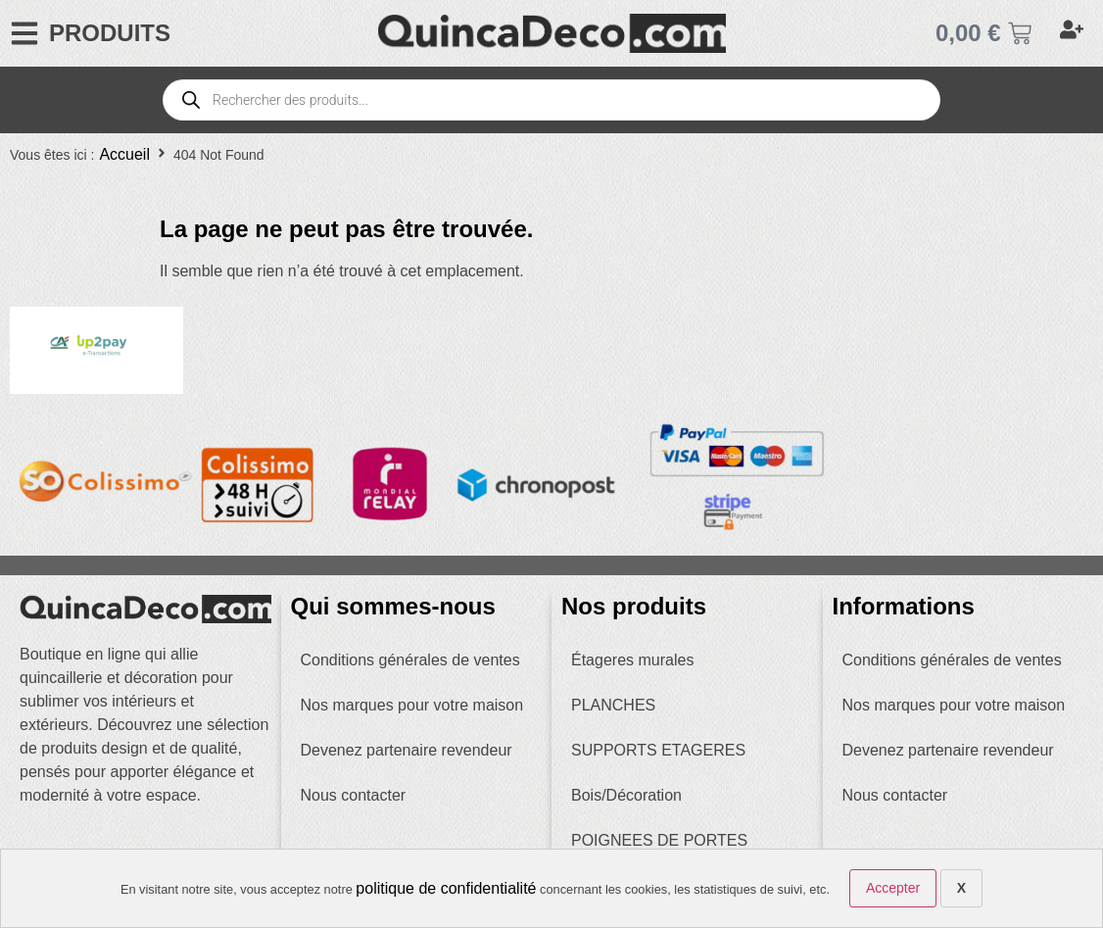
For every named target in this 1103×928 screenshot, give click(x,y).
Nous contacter (354, 795)
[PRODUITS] (24, 33)
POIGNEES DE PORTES (659, 840)
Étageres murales (632, 660)
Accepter (893, 888)
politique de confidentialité (446, 888)
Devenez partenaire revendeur (406, 750)
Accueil (124, 154)
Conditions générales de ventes (410, 660)
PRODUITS (109, 33)
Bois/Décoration (626, 795)
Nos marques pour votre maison (412, 705)
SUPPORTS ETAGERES (658, 750)
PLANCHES (613, 705)
